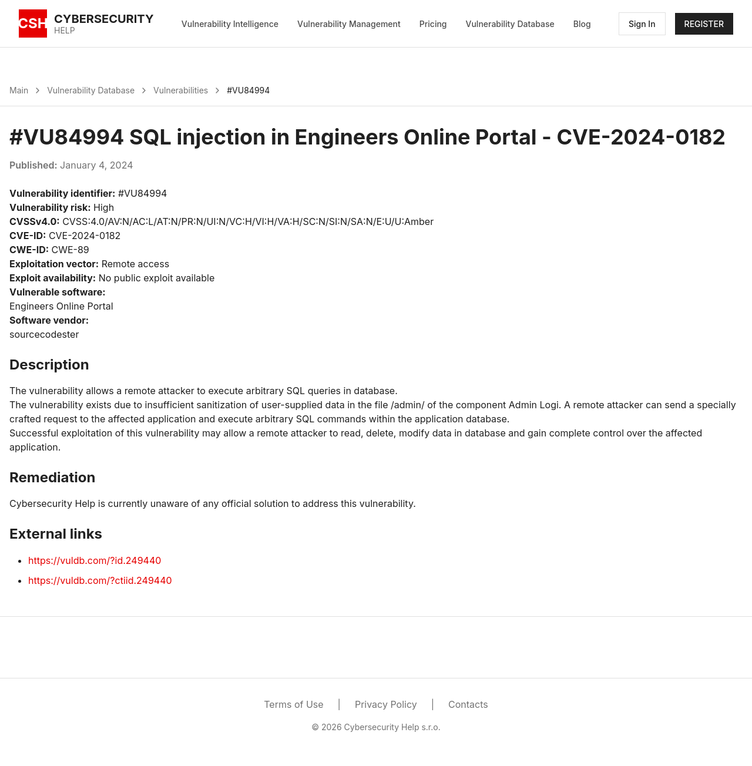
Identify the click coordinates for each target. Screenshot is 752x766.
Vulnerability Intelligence (230, 24)
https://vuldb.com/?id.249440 (94, 560)
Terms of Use (293, 704)
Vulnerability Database (510, 24)
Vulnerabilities (180, 90)
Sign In (642, 24)
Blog (582, 24)
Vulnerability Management (349, 24)
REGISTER (704, 24)
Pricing (433, 24)
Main (18, 90)
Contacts (468, 704)
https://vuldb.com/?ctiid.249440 (100, 580)
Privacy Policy (386, 704)
